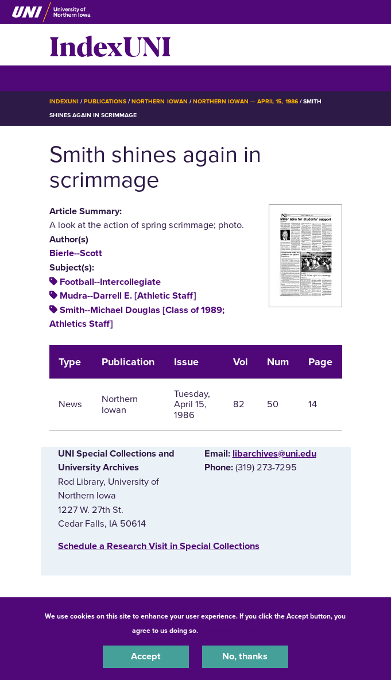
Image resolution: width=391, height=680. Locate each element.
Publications (105, 101)
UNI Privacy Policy (230, 631)
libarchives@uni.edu (274, 453)
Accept (146, 656)
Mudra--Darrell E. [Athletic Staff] (128, 296)
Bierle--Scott (75, 253)
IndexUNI (110, 44)
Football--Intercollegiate (110, 282)
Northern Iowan (159, 101)
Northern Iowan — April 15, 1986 (245, 101)
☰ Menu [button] (69, 77)
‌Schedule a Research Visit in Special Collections (159, 546)
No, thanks (245, 656)
